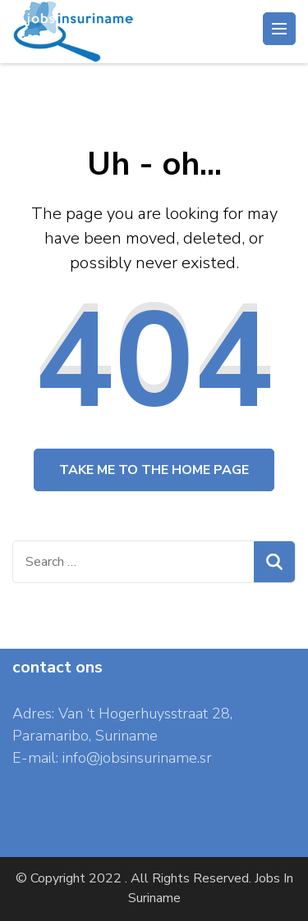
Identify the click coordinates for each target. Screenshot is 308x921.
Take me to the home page (154, 470)
